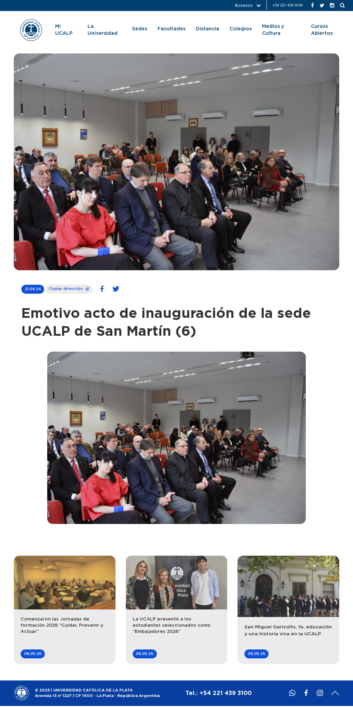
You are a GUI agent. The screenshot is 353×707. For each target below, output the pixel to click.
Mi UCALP (63, 30)
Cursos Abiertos (322, 30)
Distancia (207, 29)
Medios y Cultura (273, 30)
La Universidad (103, 30)
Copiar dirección (69, 288)
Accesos (248, 5)
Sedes (139, 29)
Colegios (241, 29)
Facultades (171, 29)
